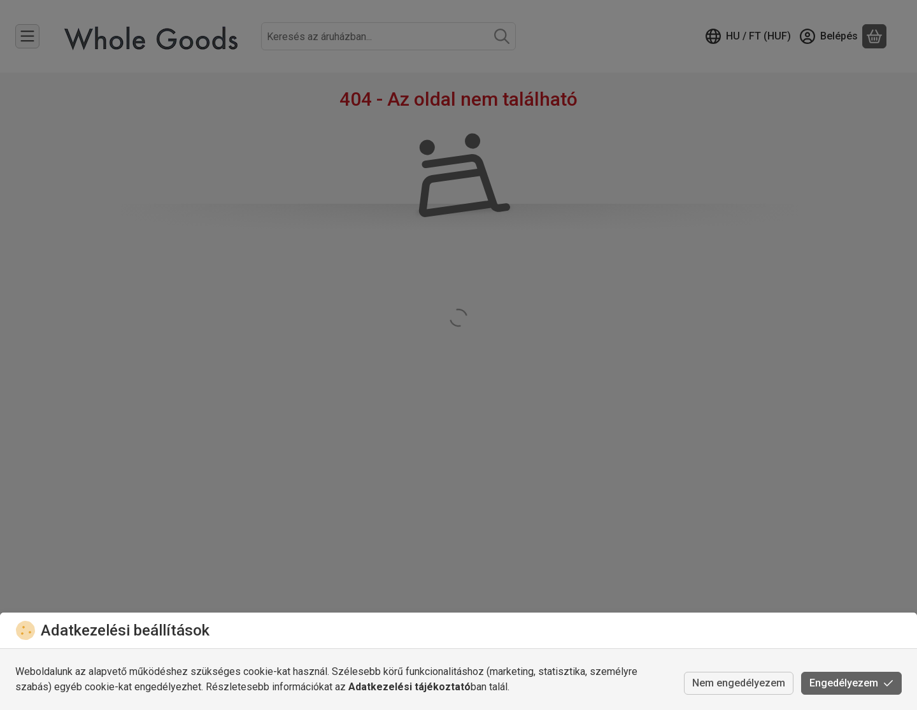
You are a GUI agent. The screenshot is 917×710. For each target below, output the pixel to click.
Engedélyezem (851, 683)
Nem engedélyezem (738, 683)
